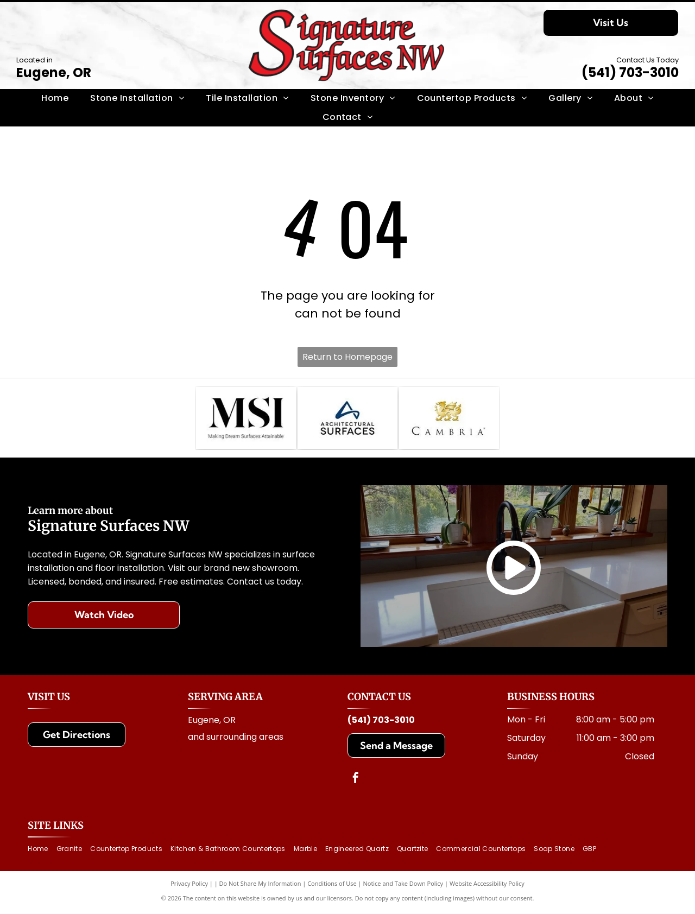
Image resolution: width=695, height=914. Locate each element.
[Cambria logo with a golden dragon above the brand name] (449, 419)
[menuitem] (54, 98)
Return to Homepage (347, 357)
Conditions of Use (332, 887)
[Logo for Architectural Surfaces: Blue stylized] (347, 419)
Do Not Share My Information (260, 887)
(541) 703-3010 (630, 72)
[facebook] (356, 781)
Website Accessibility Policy (487, 887)
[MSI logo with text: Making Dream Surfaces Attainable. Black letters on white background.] (246, 419)
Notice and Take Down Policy (403, 887)
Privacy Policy (189, 887)
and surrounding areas (235, 739)
